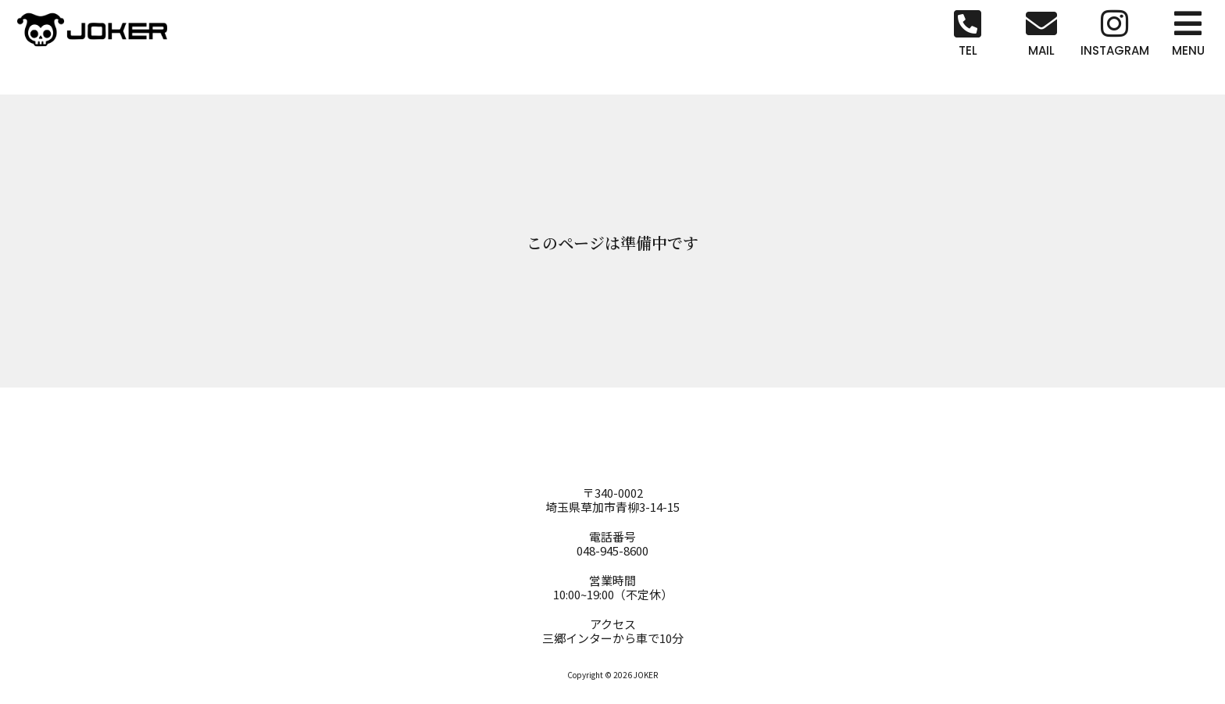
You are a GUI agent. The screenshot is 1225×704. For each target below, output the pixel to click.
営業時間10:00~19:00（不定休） (613, 587)
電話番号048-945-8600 (612, 543)
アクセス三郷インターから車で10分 (613, 631)
